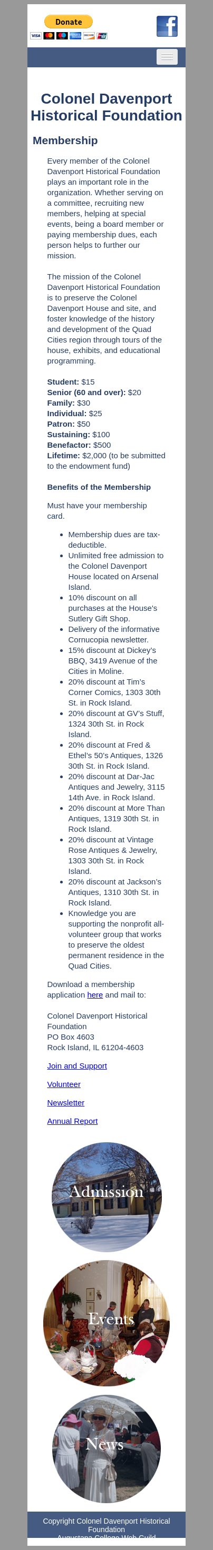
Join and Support (77, 1065)
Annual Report (72, 1120)
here (95, 994)
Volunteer (64, 1084)
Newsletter (66, 1102)
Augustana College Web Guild (106, 1538)
